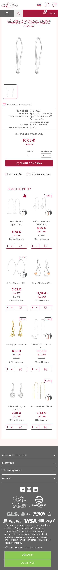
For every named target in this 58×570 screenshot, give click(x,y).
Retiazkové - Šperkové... (16, 223)
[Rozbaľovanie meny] (47, 4)
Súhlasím (27, 554)
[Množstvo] (46, 155)
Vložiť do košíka (29, 163)
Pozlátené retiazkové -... (41, 408)
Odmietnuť (27, 562)
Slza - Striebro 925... (41, 283)
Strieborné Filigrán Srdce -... (17, 408)
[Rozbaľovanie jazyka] (39, 5)
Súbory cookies (12, 547)
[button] (49, 13)
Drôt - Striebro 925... (17, 283)
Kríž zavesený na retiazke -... (41, 223)
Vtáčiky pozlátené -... (16, 344)
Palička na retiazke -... (41, 346)
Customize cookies (31, 547)
